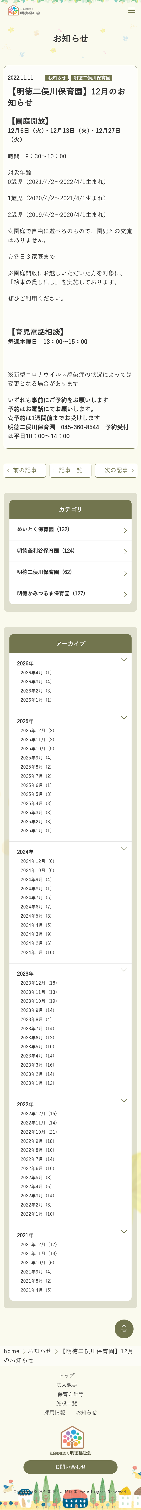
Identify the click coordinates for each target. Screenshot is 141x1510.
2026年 (25, 664)
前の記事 (25, 471)
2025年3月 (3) (36, 813)
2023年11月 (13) (39, 992)
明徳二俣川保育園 (91, 78)
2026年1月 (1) (36, 700)
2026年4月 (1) (36, 673)
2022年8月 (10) (37, 1150)
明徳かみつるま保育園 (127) (51, 594)
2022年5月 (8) (36, 1178)
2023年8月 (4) (36, 1020)
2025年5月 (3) (36, 794)
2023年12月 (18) (39, 983)
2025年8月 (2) (36, 767)
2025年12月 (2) (37, 731)
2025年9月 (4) (36, 758)
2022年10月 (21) (39, 1132)
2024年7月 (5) (36, 898)
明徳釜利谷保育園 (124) (46, 551)
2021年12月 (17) (39, 1245)
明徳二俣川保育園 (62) (44, 573)
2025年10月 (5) (37, 749)
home (13, 1352)
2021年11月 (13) (39, 1254)
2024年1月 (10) (37, 953)
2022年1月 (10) (37, 1214)
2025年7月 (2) (36, 776)
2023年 (25, 974)
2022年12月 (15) (39, 1114)
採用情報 (54, 1413)
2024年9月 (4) (36, 880)
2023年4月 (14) (37, 1056)
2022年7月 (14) (37, 1159)
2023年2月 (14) (37, 1074)
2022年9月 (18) (37, 1141)
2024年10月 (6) (37, 871)
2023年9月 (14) (37, 1010)
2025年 (25, 722)
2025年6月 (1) (36, 785)
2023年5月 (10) (37, 1047)
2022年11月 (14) (39, 1123)
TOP (124, 1329)
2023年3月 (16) (37, 1065)
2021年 (25, 1236)
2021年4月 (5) (36, 1290)
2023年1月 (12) (37, 1083)
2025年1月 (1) (36, 831)
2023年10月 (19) (39, 1001)
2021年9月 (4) (36, 1272)
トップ (67, 1376)
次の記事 (115, 471)
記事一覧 (70, 471)
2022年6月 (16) (37, 1169)
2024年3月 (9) (36, 934)
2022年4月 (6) (36, 1187)
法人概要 (66, 1385)
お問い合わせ (70, 1467)
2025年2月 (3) (36, 822)
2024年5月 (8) (36, 916)
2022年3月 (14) (37, 1196)
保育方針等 (70, 1395)
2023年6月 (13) (37, 1038)
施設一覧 (66, 1404)
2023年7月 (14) (37, 1029)
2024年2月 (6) (36, 943)
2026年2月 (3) (36, 691)
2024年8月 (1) (36, 889)
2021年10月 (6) (37, 1263)
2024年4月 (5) (36, 925)
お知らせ (57, 78)
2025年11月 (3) (37, 740)
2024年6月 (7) (36, 907)
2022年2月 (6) (36, 1205)
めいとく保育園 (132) (43, 530)
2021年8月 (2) (36, 1281)
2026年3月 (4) (36, 682)
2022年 (25, 1105)
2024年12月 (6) (37, 861)
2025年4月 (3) (36, 804)
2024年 (25, 852)
